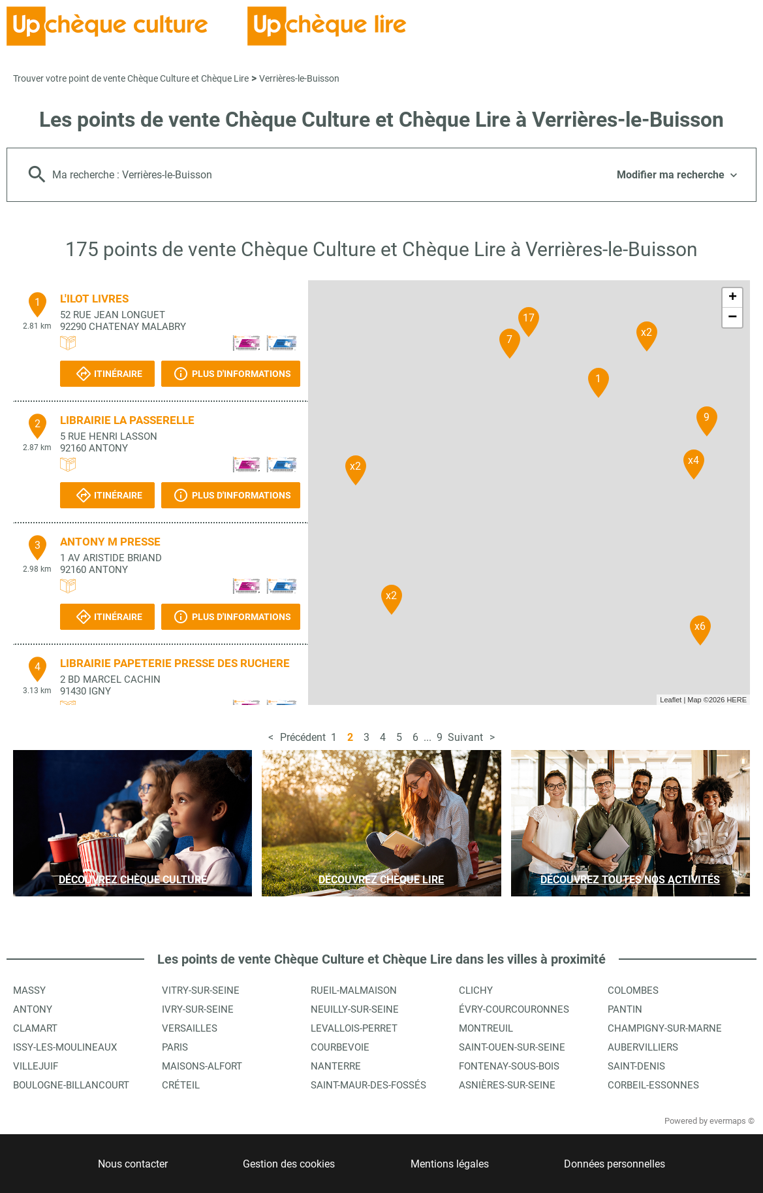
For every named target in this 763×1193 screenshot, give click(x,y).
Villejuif (35, 1066)
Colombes (633, 990)
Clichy (476, 990)
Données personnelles (614, 1164)
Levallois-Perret (354, 1028)
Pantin (625, 1009)
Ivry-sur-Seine (198, 1009)
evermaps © (732, 1121)
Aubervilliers (643, 1047)
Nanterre (336, 1066)
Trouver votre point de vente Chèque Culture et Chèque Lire (131, 78)
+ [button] (732, 298)
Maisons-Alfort (202, 1066)
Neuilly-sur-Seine (355, 1009)
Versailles (189, 1028)
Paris (175, 1047)
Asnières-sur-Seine (507, 1085)
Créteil (181, 1085)
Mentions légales (450, 1164)
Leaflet (670, 700)
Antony (32, 1009)
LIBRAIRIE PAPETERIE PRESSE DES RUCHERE (175, 663)
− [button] (732, 317)
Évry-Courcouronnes (514, 1009)
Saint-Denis (636, 1066)
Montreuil (486, 1028)
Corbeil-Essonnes (653, 1085)
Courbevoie (340, 1047)
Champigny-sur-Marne (665, 1028)
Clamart (35, 1028)
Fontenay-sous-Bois (509, 1066)
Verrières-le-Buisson (299, 78)
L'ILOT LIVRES (94, 298)
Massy (29, 990)
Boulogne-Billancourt (71, 1085)
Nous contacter (133, 1164)
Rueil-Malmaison (354, 990)
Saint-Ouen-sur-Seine (512, 1047)
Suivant (465, 737)
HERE (736, 700)
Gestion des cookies (289, 1164)
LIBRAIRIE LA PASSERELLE (127, 420)
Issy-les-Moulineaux (65, 1047)
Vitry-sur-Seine (201, 990)
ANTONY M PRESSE (110, 541)
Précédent (303, 737)
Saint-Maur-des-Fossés (368, 1085)
